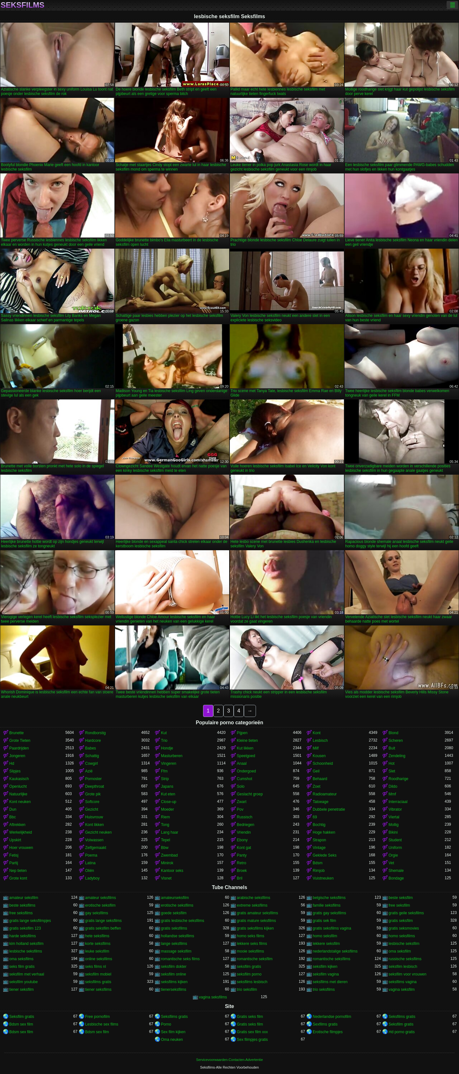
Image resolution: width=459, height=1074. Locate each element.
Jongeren (17, 756)
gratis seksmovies (404, 928)
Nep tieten (18, 870)
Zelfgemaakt (95, 847)
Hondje (167, 748)
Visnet (166, 878)
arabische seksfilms (253, 897)
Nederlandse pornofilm (332, 1016)
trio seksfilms (324, 989)
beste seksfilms (22, 905)
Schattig (92, 756)
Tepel (165, 840)
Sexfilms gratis (325, 1024)
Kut (164, 733)
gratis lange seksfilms (103, 920)
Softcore (92, 802)
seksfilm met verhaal (26, 974)
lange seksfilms (174, 943)
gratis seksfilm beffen (103, 928)
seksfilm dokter (173, 966)
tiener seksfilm (21, 989)
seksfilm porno (249, 974)
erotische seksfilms (177, 905)
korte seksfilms (97, 943)
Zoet (316, 786)
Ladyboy (92, 878)
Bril (239, 878)
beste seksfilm (401, 897)
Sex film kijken (173, 1032)
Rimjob (318, 870)
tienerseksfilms (173, 989)
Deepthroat (94, 786)
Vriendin (244, 832)
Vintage (319, 847)
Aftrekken (17, 824)
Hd (11, 763)
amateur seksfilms (100, 897)
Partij (13, 863)
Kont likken (94, 824)
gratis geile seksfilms (406, 913)
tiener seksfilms (98, 989)
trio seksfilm (247, 989)
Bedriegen (245, 824)
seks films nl (95, 966)
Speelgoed (246, 756)
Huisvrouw (94, 817)
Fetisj (13, 855)
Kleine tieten (247, 740)
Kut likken (245, 748)
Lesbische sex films (101, 1024)
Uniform (395, 847)
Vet (391, 863)
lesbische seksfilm (404, 943)
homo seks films (250, 936)
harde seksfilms (22, 936)
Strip (165, 779)
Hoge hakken (324, 832)
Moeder (167, 809)
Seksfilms (22, 5)
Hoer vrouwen (21, 847)
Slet (392, 771)
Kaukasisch (19, 779)
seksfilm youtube (23, 982)
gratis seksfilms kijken (255, 928)
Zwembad (169, 855)
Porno (166, 1024)
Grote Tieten (19, 740)
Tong (165, 824)
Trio (164, 740)
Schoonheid (323, 763)
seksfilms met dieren (330, 982)
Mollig (393, 824)
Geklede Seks (325, 855)
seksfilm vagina (326, 974)
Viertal (394, 817)
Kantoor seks (172, 870)
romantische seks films (180, 959)
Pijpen (242, 733)
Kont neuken (20, 802)
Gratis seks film (250, 1016)
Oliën (89, 870)
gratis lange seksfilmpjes (30, 920)
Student (395, 840)
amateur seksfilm (23, 897)
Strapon (319, 840)
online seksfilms (98, 959)
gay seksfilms (96, 913)
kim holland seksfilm (26, 943)
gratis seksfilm (401, 920)
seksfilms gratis (98, 982)
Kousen (319, 756)
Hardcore (93, 740)
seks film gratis (21, 966)
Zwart (241, 802)
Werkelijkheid (20, 832)
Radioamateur (325, 794)
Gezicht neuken (98, 832)
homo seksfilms (402, 936)
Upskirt (15, 840)
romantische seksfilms (331, 959)
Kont (317, 733)
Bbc (12, 817)
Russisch (244, 817)
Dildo (393, 786)
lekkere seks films (252, 943)
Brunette (16, 733)
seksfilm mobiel (98, 974)
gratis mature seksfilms (256, 920)
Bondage (396, 878)
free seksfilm (399, 905)
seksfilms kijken (174, 982)
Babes (90, 748)
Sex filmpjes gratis (252, 1039)
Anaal (242, 763)
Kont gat (244, 847)
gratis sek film (324, 920)
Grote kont (18, 878)
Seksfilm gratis (21, 1016)
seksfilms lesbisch (252, 982)
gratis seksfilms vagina (332, 928)
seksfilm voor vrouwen (407, 974)
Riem (165, 817)
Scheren (396, 740)
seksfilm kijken (325, 966)
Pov (240, 809)
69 (315, 817)
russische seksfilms (405, 959)
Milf (316, 748)
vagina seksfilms (213, 997)
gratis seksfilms (174, 928)
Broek (242, 870)
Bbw (164, 847)
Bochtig (319, 824)
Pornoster (93, 779)
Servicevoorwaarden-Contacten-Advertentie (229, 1060)
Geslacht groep (250, 794)
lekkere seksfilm (326, 943)
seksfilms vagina (403, 982)
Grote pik (93, 794)
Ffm (164, 771)
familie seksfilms (326, 905)
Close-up (168, 802)
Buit (392, 748)
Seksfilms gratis (174, 1016)
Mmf (392, 794)
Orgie (393, 855)
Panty (242, 855)
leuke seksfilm (97, 951)
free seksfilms (21, 913)
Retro (241, 863)
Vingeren (168, 763)
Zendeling (397, 756)
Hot (392, 763)
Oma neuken (172, 1039)
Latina (90, 863)
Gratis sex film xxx (252, 1032)
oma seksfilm (400, 951)
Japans (167, 786)
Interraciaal (398, 802)
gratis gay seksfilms (329, 913)
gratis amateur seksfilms (257, 913)
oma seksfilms (21, 959)
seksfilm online (173, 974)
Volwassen (94, 840)
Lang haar (169, 832)
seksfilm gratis (249, 966)
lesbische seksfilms (25, 951)
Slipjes (14, 771)
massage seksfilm (176, 951)
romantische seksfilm (255, 959)
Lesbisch (320, 740)
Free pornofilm (97, 1016)
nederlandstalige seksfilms (335, 951)
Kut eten (168, 794)
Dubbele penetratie (329, 809)
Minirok (167, 863)
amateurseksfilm (175, 897)
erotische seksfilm (100, 905)
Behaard (320, 779)
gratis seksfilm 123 (25, 928)
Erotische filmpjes (328, 1032)
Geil (316, 771)
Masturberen (171, 756)
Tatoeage (320, 802)
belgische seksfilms (329, 897)
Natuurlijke (18, 794)
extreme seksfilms (252, 905)
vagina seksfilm (402, 989)
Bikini (393, 832)
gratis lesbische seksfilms (182, 920)
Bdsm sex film (21, 1024)
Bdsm (318, 863)
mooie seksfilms (250, 951)
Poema (91, 855)
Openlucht (18, 786)
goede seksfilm (173, 913)
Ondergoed (246, 771)
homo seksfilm (325, 936)
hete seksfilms (97, 936)
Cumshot (244, 779)
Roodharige (398, 779)
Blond (393, 733)
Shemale (396, 870)
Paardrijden (19, 748)
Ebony (242, 840)
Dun (12, 809)
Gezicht (91, 809)
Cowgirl (91, 763)
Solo (240, 786)
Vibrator (395, 809)
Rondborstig (95, 733)
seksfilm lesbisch (403, 966)
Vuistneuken (323, 878)
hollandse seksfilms (177, 936)
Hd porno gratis (402, 1032)
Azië (88, 771)
